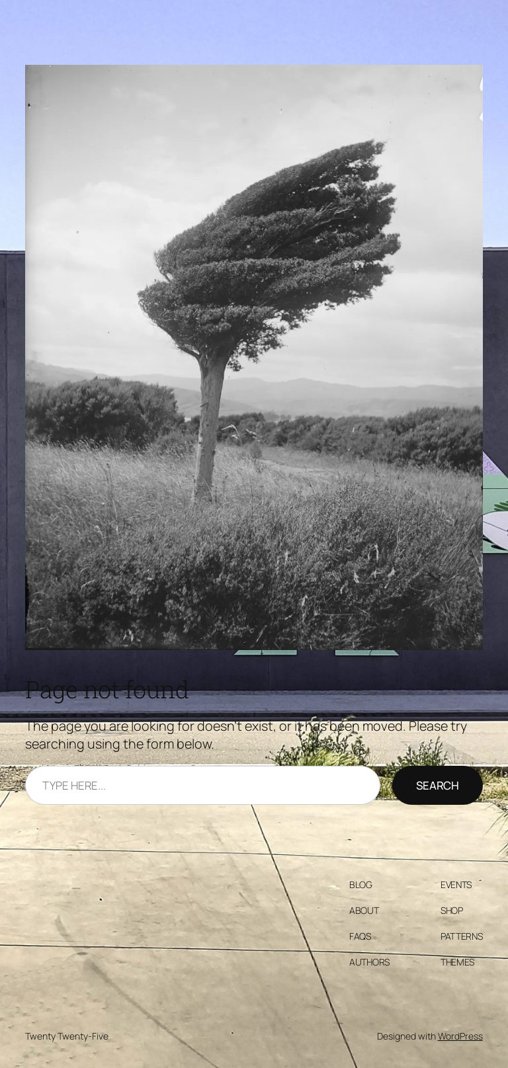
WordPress (460, 1036)
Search (437, 785)
